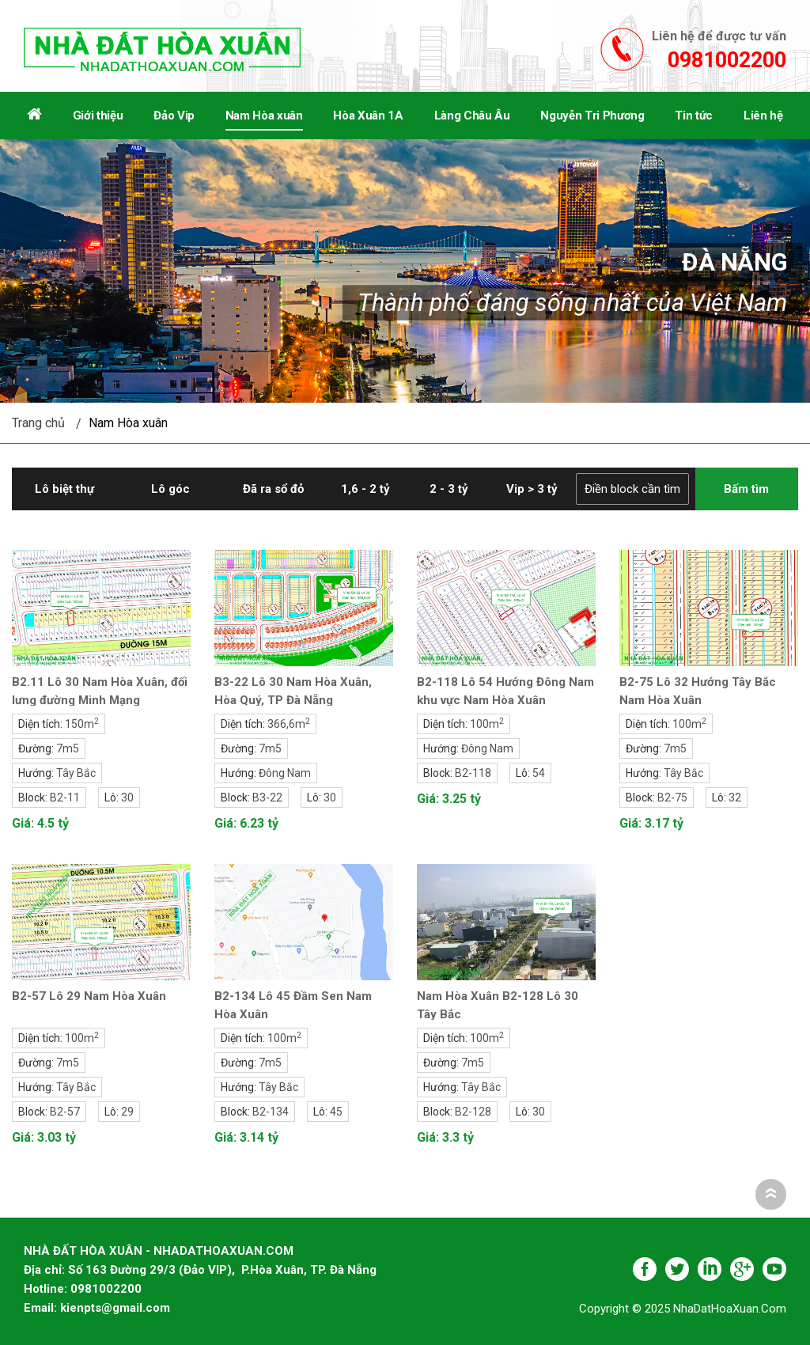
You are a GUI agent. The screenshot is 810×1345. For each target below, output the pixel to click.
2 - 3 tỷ (449, 489)
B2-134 (270, 1111)
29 (127, 1111)
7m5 (67, 748)
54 (538, 773)
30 (127, 797)
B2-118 (473, 773)
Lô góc (170, 489)
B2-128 (473, 1111)
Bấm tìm (746, 489)
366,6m (288, 724)
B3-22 (267, 797)
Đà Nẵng (734, 262)
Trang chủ (38, 422)
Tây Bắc (76, 773)
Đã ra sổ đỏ (273, 489)
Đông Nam (285, 773)
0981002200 (727, 60)
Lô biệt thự (64, 489)
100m (487, 724)
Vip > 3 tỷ (532, 489)
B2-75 (672, 797)
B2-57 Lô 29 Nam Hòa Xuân (89, 996)
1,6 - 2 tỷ (365, 489)
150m (82, 724)
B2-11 (65, 797)
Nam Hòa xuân (128, 422)
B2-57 (65, 1111)
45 (336, 1111)
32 (735, 797)
